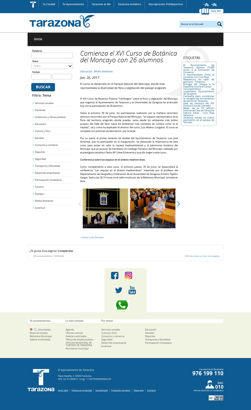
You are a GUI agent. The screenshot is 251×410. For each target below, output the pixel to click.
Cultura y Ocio (42, 131)
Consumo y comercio (46, 145)
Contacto (151, 390)
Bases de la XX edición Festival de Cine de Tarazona (198, 109)
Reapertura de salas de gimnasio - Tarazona (198, 80)
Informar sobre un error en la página (202, 256)
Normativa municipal (77, 348)
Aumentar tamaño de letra (214, 4)
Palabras (37, 51)
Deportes (40, 152)
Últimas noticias (74, 333)
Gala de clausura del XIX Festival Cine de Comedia (198, 104)
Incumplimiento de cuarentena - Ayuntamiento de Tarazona (198, 91)
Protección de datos (120, 390)
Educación (40, 124)
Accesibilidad (101, 390)
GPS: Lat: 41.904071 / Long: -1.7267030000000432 (83, 378)
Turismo (39, 186)
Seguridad (40, 159)
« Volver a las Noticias (92, 237)
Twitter (118, 290)
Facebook (114, 275)
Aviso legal (63, 390)
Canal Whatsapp (126, 305)
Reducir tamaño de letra (206, 4)
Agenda (70, 329)
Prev (79, 204)
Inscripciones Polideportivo (166, 4)
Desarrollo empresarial (47, 173)
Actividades (44, 329)
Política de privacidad (82, 390)
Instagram (132, 275)
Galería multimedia (40, 339)
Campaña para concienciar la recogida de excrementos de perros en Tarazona (198, 98)
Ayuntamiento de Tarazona (61, 21)
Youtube (132, 290)
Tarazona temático (129, 4)
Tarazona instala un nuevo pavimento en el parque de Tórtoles (198, 120)
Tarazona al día (101, 4)
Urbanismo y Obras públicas (50, 117)
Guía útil (216, 10)
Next (178, 204)
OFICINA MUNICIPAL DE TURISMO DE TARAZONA (79, 344)
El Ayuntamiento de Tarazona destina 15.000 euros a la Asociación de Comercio (198, 68)
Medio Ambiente (44, 200)
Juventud (40, 207)
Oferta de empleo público (79, 339)
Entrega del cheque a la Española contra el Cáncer (198, 85)
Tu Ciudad (49, 4)
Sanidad (39, 138)
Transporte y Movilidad (47, 166)
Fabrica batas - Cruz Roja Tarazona (198, 114)
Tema (35, 61)
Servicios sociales (44, 103)
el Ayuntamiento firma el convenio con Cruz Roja (198, 76)
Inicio (33, 4)
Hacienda (40, 110)
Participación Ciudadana (48, 179)
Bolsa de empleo (39, 333)
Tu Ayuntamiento (73, 4)
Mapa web (139, 390)
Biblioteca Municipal (41, 336)
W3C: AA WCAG (216, 398)
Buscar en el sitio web (192, 23)
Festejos (39, 193)
